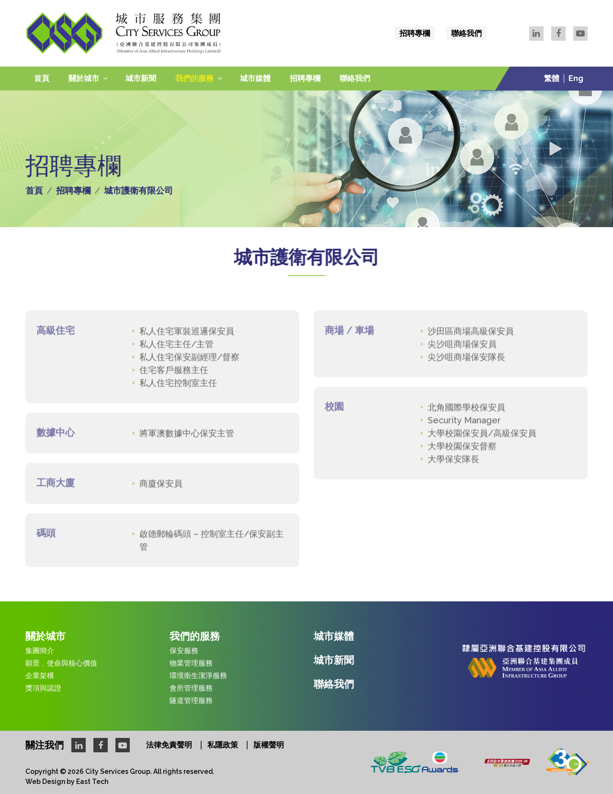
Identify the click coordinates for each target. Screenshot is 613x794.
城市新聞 (140, 78)
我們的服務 (194, 78)
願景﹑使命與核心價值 (61, 663)
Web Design (45, 781)
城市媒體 (255, 78)
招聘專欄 (414, 33)
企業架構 (39, 675)
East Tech (92, 781)
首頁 (41, 78)
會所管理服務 (191, 688)
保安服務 (184, 650)
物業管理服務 (191, 663)
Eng (575, 78)
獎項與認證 (43, 688)
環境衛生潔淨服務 (198, 675)
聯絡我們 (466, 33)
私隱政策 (222, 744)
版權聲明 (268, 744)
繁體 (551, 78)
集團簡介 (39, 650)
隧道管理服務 (191, 700)
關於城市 (83, 78)
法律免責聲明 (169, 744)
